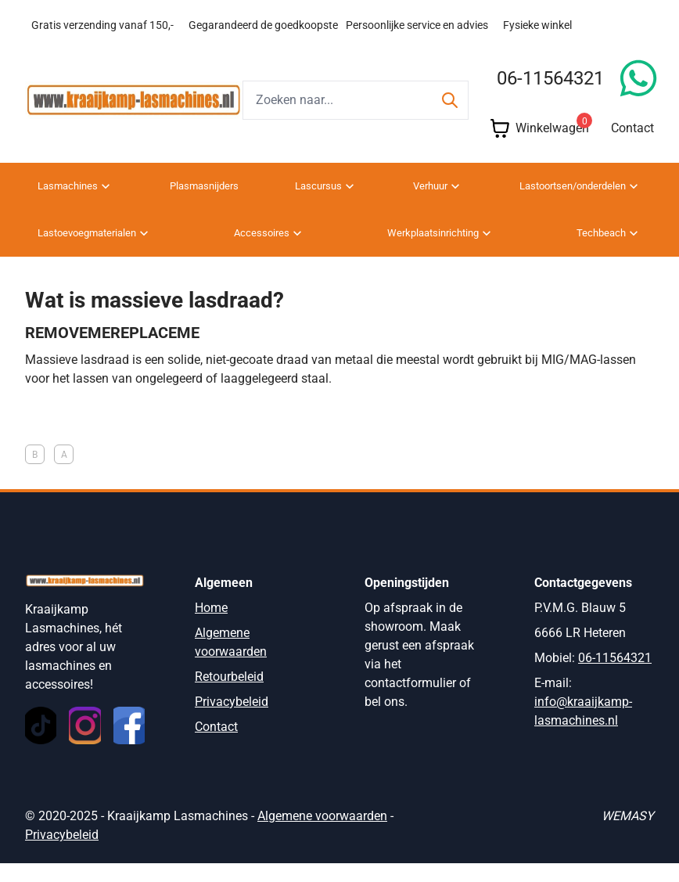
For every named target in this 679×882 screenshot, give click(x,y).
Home (211, 626)
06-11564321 (550, 97)
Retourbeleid (229, 695)
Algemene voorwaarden (322, 834)
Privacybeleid (231, 720)
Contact (632, 146)
